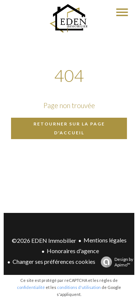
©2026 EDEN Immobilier (44, 240)
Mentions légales (105, 240)
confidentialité (31, 287)
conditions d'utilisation (79, 287)
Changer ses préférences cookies (54, 261)
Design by (115, 262)
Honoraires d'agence (73, 250)
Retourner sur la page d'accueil (69, 128)
